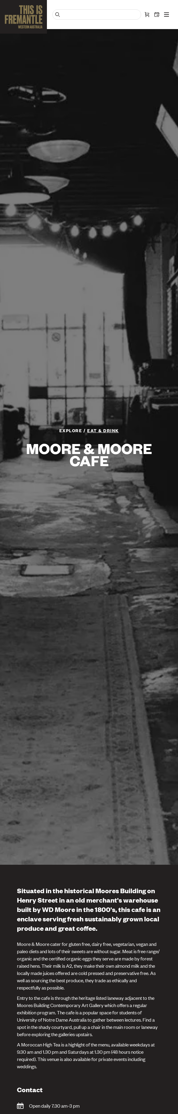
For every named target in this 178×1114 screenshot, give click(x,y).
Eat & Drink (103, 430)
